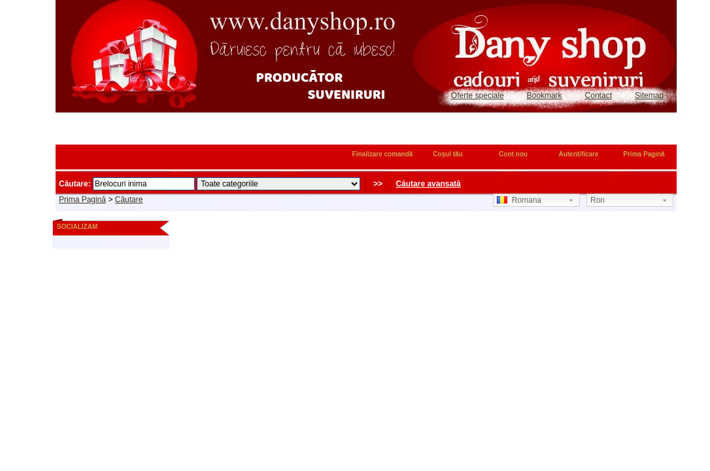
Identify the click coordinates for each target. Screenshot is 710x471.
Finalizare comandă (382, 154)
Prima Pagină (643, 154)
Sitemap (649, 95)
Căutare (129, 199)
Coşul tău (448, 154)
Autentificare (578, 154)
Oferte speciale (477, 95)
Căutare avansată (428, 183)
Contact (598, 95)
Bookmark (544, 95)
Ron (597, 200)
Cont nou (513, 154)
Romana (519, 200)
